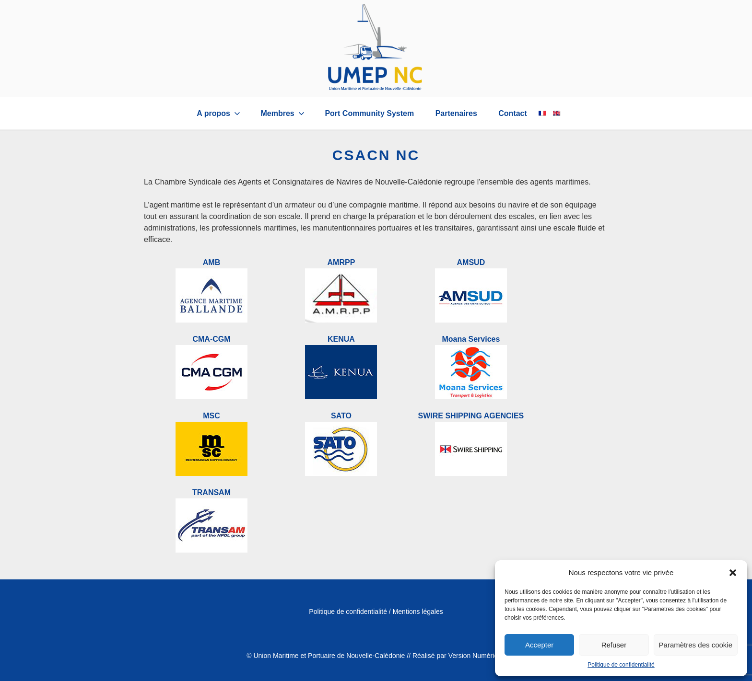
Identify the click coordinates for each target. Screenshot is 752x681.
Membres (283, 113)
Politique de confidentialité (621, 664)
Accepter (539, 645)
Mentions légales (418, 611)
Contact (512, 113)
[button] (733, 572)
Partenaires (456, 113)
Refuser (614, 645)
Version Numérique (476, 655)
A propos (219, 113)
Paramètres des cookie (695, 645)
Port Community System (369, 113)
